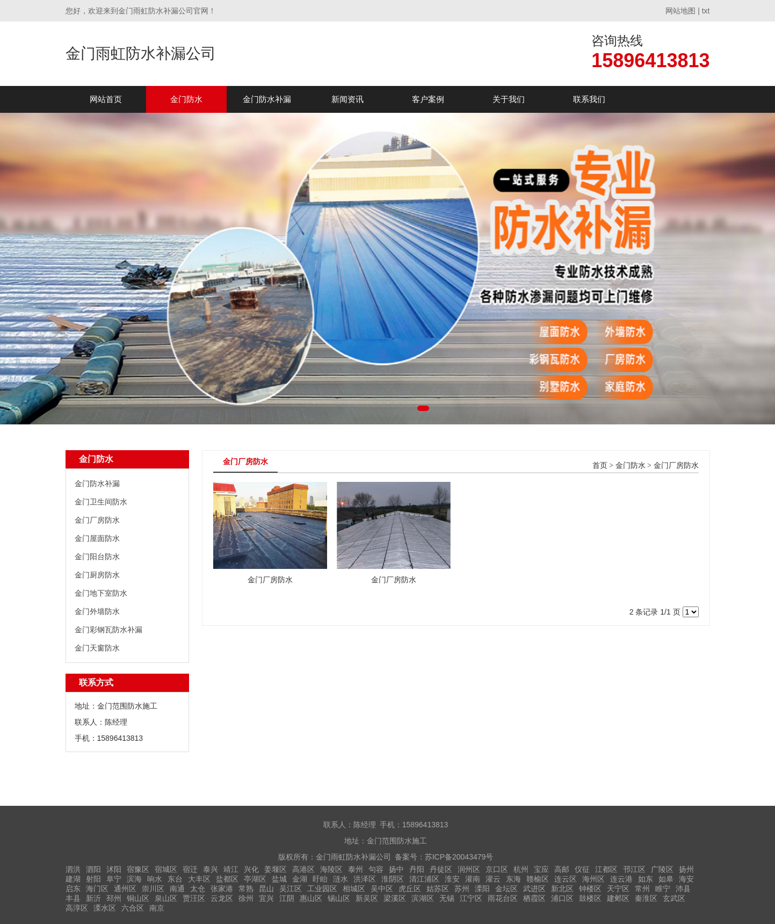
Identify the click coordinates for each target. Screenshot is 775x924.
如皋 (665, 879)
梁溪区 (394, 898)
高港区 (303, 869)
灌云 (493, 879)
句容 (375, 869)
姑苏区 (437, 888)
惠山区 (311, 898)
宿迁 (190, 869)
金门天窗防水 (97, 648)
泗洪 (73, 869)
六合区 (132, 908)
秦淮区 (646, 898)
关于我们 (508, 99)
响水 (154, 879)
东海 (513, 879)
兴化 (251, 869)
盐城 (279, 879)
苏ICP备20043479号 (459, 857)
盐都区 (227, 879)
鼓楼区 (590, 898)
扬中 (396, 869)
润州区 (469, 869)
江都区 (606, 869)
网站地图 (680, 10)
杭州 (520, 869)
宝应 (541, 869)
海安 (686, 879)
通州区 (125, 888)
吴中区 (382, 888)
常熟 (245, 888)
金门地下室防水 (101, 593)
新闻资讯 (347, 99)
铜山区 (138, 898)
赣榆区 (537, 879)
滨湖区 (422, 898)
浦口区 (562, 898)
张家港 (222, 888)
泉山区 (166, 898)
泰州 (355, 869)
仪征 (582, 869)
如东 (645, 879)
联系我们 (589, 99)
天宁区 (618, 888)
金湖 (299, 879)
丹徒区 (441, 869)
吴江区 (290, 888)
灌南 (472, 879)
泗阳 (93, 869)
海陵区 (331, 869)
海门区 (97, 888)
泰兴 (210, 869)
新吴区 (367, 898)
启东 (73, 888)
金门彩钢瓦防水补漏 (108, 629)
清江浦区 (424, 879)
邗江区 (634, 869)
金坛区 (506, 888)
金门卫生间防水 (101, 501)
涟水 (340, 879)
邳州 (113, 898)
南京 (156, 908)
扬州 (686, 869)
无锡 (446, 898)
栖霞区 (534, 898)
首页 (599, 465)
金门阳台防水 (97, 556)
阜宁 (113, 879)
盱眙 (320, 879)
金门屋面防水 (97, 538)
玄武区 (674, 898)
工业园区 (322, 888)
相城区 (354, 888)
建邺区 (618, 898)
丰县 (73, 898)
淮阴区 (392, 879)
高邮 (561, 869)
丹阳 (416, 869)
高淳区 (77, 908)
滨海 (134, 879)
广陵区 (662, 869)
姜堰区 (275, 869)
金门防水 (186, 99)
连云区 (565, 879)
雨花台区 (503, 898)
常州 (642, 888)
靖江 (230, 869)
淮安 (452, 879)
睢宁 (662, 888)
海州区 (593, 879)
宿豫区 (138, 869)
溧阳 (482, 888)
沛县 (683, 888)
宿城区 (166, 869)
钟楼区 (590, 888)
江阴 (286, 898)
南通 (177, 888)
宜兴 (266, 898)
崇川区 (153, 888)
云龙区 (222, 898)
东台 (175, 879)
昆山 (266, 888)
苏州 (461, 888)
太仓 (197, 888)
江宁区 (471, 898)
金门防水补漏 (267, 99)
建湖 (73, 879)
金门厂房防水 (97, 520)
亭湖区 (255, 879)
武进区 (534, 888)
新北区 (562, 888)
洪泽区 (364, 879)
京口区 (497, 869)
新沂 (93, 898)
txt (706, 10)
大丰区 (199, 879)
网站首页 (106, 99)
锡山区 (339, 898)
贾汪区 (194, 898)
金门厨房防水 (97, 575)
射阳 (93, 879)
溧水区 (104, 908)
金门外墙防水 (97, 611)
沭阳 (113, 869)
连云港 (621, 879)
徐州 (245, 898)
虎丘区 (410, 888)
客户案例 (428, 99)
